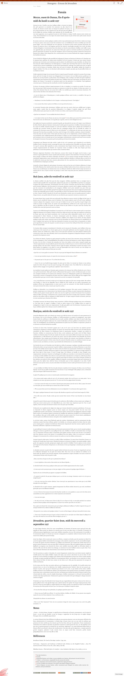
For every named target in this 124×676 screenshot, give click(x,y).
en (114, 3)
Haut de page (118, 674)
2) (65, 117)
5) (64, 156)
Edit (121, 3)
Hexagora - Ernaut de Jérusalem (62, 3)
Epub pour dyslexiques (82, 28)
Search (118, 3)
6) (76, 255)
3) (66, 129)
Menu (4, 3)
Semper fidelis (81, 19)
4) (90, 131)
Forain (39, 6)
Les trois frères (83, 21)
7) (60, 266)
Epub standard (80, 26)
